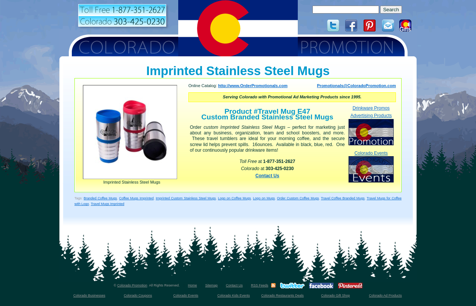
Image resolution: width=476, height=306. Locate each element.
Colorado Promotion (132, 285)
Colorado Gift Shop (335, 295)
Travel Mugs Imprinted (107, 204)
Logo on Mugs (264, 198)
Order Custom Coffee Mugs (298, 198)
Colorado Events (371, 166)
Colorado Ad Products (385, 295)
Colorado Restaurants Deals (282, 295)
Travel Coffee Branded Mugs (343, 198)
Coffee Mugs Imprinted (136, 198)
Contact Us (267, 175)
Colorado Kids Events (233, 295)
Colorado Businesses (89, 295)
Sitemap (211, 285)
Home (192, 285)
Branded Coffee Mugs (100, 198)
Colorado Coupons (138, 295)
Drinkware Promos (371, 108)
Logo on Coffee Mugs (234, 198)
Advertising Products (371, 129)
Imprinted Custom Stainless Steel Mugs (186, 198)
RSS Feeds (259, 285)
